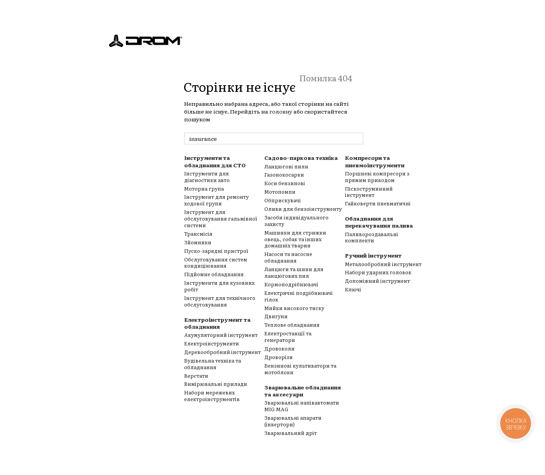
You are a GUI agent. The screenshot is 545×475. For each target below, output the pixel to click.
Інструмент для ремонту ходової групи (216, 200)
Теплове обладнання (292, 324)
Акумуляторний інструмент (221, 334)
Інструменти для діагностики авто (207, 177)
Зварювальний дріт (290, 432)
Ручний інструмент (373, 255)
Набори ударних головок (378, 272)
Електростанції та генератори (287, 337)
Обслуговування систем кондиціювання (215, 263)
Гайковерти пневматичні (378, 203)
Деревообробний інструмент (222, 352)
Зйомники (197, 242)
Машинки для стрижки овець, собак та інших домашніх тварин (295, 239)
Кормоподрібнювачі (291, 284)
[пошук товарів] (357, 138)
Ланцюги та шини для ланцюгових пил (293, 272)
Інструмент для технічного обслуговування (219, 301)
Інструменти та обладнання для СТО (215, 161)
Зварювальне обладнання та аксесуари (302, 390)
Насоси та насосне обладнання (288, 257)
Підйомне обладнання (214, 274)
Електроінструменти (211, 343)
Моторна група (204, 188)
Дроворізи (278, 357)
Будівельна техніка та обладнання (212, 364)
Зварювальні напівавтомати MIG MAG (301, 406)
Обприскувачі (282, 200)
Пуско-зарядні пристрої (216, 250)
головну (280, 111)
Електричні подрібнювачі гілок (298, 296)
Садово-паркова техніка (301, 157)
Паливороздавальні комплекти (371, 237)
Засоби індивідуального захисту (296, 221)
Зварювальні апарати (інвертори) (293, 421)
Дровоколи (279, 348)
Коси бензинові (284, 183)
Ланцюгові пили (286, 166)
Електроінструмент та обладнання (217, 322)
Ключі (353, 289)
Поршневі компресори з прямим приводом (377, 177)
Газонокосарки (284, 174)
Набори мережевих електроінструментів (212, 396)
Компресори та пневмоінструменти (374, 161)
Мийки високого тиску (294, 308)
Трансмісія (198, 233)
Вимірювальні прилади (215, 383)
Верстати (196, 375)
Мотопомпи (279, 191)
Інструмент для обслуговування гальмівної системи (220, 218)
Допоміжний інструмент (377, 280)
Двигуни (276, 316)
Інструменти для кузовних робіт (219, 286)
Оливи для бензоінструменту (303, 208)
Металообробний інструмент (383, 264)
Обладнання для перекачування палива (379, 221)
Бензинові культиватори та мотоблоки (300, 369)
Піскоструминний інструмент (369, 192)
